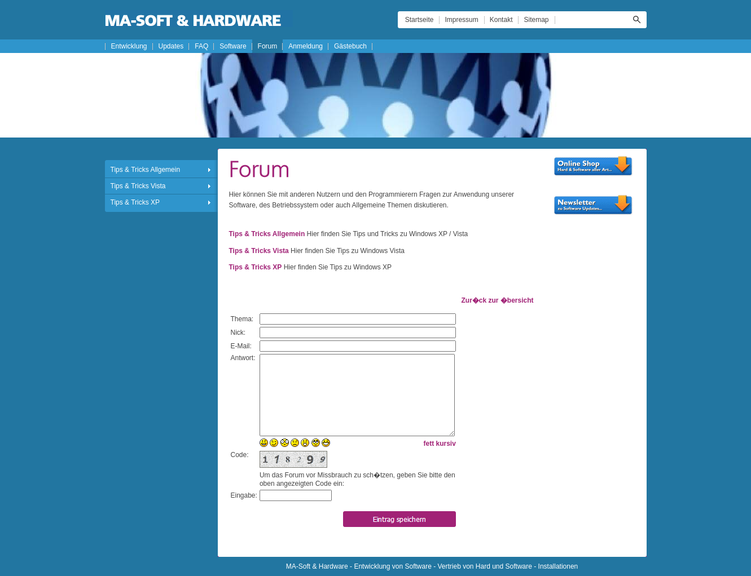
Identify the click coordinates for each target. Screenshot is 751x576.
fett (429, 443)
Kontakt (501, 20)
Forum (268, 46)
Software (232, 46)
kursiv (446, 443)
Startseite (419, 20)
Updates (171, 46)
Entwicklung (129, 46)
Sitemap (536, 20)
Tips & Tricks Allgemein (146, 170)
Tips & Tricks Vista (138, 186)
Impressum (461, 20)
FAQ (201, 46)
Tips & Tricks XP (135, 202)
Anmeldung (305, 46)
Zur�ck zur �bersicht (497, 300)
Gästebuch (350, 46)
